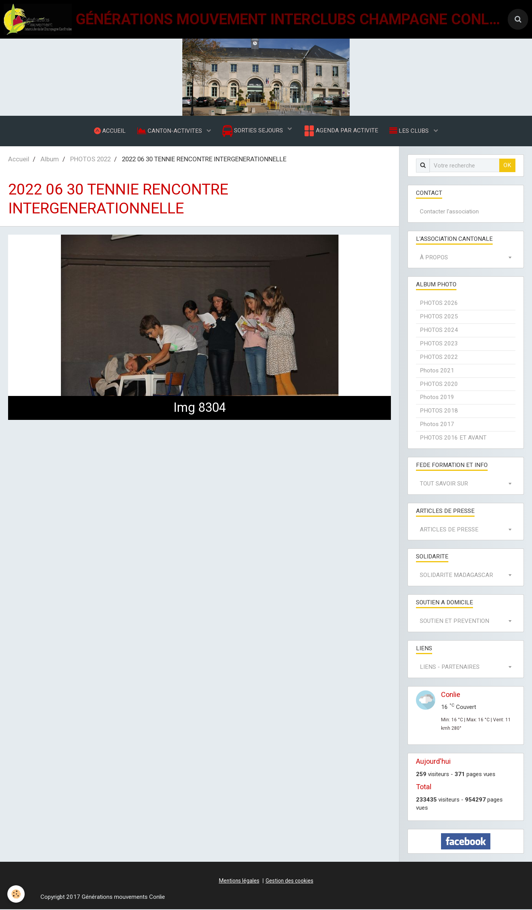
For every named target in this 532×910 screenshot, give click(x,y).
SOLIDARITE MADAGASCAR (456, 575)
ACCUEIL (109, 130)
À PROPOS (434, 258)
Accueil (18, 160)
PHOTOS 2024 (439, 330)
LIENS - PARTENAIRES (450, 667)
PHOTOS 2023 (439, 344)
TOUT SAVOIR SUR (444, 484)
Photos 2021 (437, 371)
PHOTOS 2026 (439, 303)
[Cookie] (16, 894)
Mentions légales (239, 881)
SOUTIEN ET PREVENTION (454, 621)
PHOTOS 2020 (439, 384)
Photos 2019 (437, 397)
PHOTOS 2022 (90, 160)
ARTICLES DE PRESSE (449, 530)
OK (507, 165)
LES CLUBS (410, 130)
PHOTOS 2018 (439, 411)
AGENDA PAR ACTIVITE (340, 131)
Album (49, 160)
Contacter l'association (449, 212)
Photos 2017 (437, 424)
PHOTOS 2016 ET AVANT (453, 438)
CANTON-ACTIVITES (170, 130)
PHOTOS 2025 (439, 317)
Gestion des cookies (289, 881)
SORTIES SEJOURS (253, 131)
